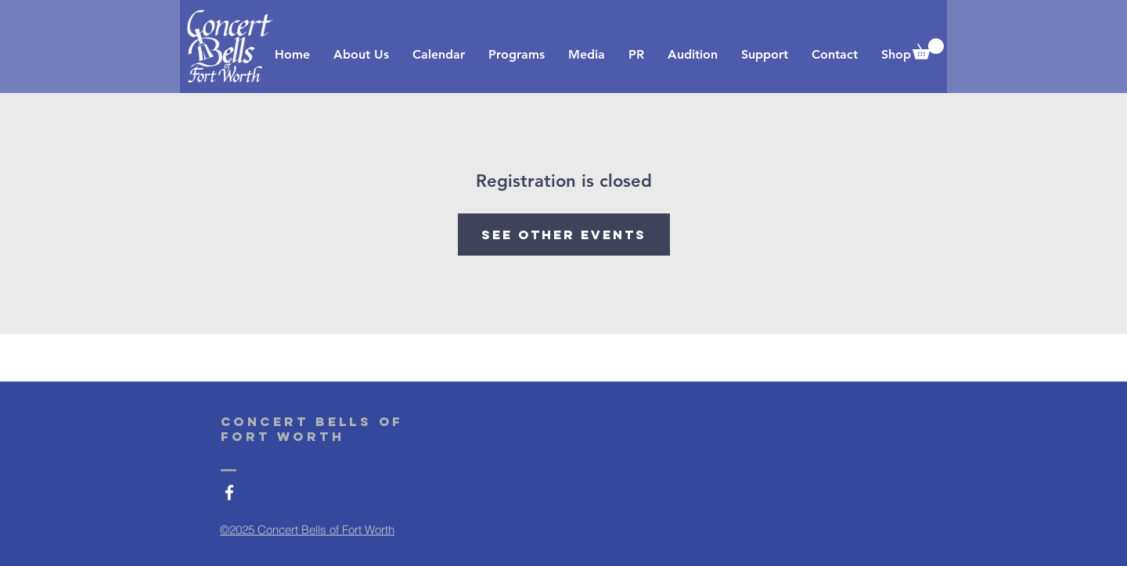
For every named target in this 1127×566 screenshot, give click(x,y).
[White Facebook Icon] (229, 492)
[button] (928, 48)
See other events (563, 234)
